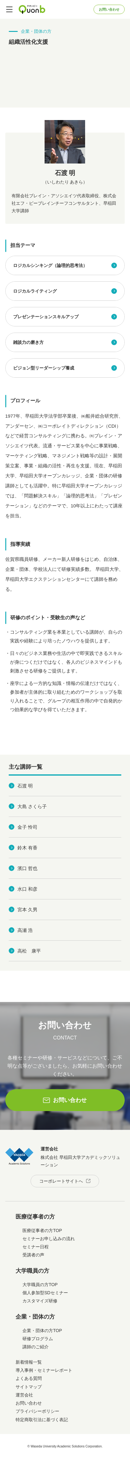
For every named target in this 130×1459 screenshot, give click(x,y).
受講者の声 (33, 1254)
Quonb (32, 9)
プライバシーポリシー (37, 1411)
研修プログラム (37, 1338)
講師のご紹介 (35, 1346)
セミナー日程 (35, 1246)
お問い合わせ (109, 9)
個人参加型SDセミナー (45, 1292)
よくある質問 (29, 1378)
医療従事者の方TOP (42, 1230)
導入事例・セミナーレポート (44, 1370)
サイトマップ (29, 1386)
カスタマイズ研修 (39, 1300)
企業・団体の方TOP (42, 1330)
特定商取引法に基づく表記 (42, 1419)
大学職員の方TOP (40, 1284)
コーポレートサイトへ (61, 1181)
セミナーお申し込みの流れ (48, 1238)
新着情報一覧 (29, 1362)
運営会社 (24, 1394)
